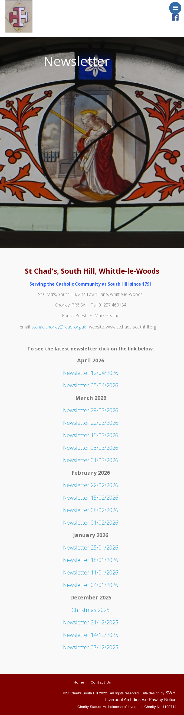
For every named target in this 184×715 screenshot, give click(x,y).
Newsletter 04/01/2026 (90, 585)
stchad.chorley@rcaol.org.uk (59, 327)
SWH (170, 693)
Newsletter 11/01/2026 (90, 572)
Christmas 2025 (91, 610)
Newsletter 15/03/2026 (90, 435)
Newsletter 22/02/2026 (90, 485)
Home (78, 682)
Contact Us (101, 682)
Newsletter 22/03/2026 (90, 422)
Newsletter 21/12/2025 (90, 622)
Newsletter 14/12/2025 (90, 635)
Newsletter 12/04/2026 (90, 372)
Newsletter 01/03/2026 (90, 460)
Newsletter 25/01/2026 (90, 547)
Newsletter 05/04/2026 (90, 385)
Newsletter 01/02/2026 (90, 522)
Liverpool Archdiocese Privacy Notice (140, 699)
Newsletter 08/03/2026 (90, 447)
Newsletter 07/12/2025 (90, 647)
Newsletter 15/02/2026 (90, 497)
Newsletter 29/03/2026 (90, 410)
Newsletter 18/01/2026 (90, 560)
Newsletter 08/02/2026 (90, 510)
